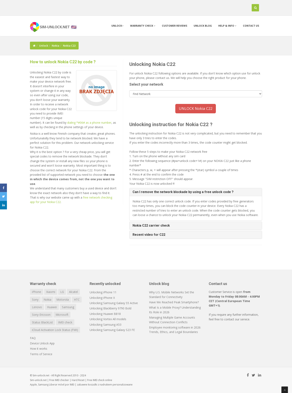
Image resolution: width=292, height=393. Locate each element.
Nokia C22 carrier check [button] (151, 225)
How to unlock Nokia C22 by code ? (63, 61)
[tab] (196, 192)
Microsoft (62, 315)
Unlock (117, 25)
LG (62, 292)
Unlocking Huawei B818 (105, 314)
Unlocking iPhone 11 (103, 292)
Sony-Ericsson (41, 315)
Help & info (227, 25)
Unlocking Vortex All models (108, 319)
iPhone (36, 292)
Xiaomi (50, 292)
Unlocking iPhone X (102, 298)
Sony (35, 299)
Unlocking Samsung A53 (105, 324)
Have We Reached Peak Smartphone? (174, 302)
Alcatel (73, 292)
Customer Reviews (174, 25)
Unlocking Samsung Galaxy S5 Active (114, 303)
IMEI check (65, 322)
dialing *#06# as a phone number (89, 122)
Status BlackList (42, 322)
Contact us (251, 25)
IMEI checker (62, 380)
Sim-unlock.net (38, 380)
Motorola (62, 299)
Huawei (52, 307)
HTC (77, 299)
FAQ (33, 338)
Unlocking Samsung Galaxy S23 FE (112, 330)
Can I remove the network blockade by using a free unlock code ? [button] (183, 192)
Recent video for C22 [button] (149, 235)
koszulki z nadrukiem (100, 384)
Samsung (68, 307)
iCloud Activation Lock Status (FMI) (55, 330)
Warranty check (142, 25)
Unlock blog (203, 25)
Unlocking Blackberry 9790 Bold (110, 308)
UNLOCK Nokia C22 (195, 108)
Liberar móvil (56, 384)
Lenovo (37, 307)
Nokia (55, 45)
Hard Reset (78, 380)
